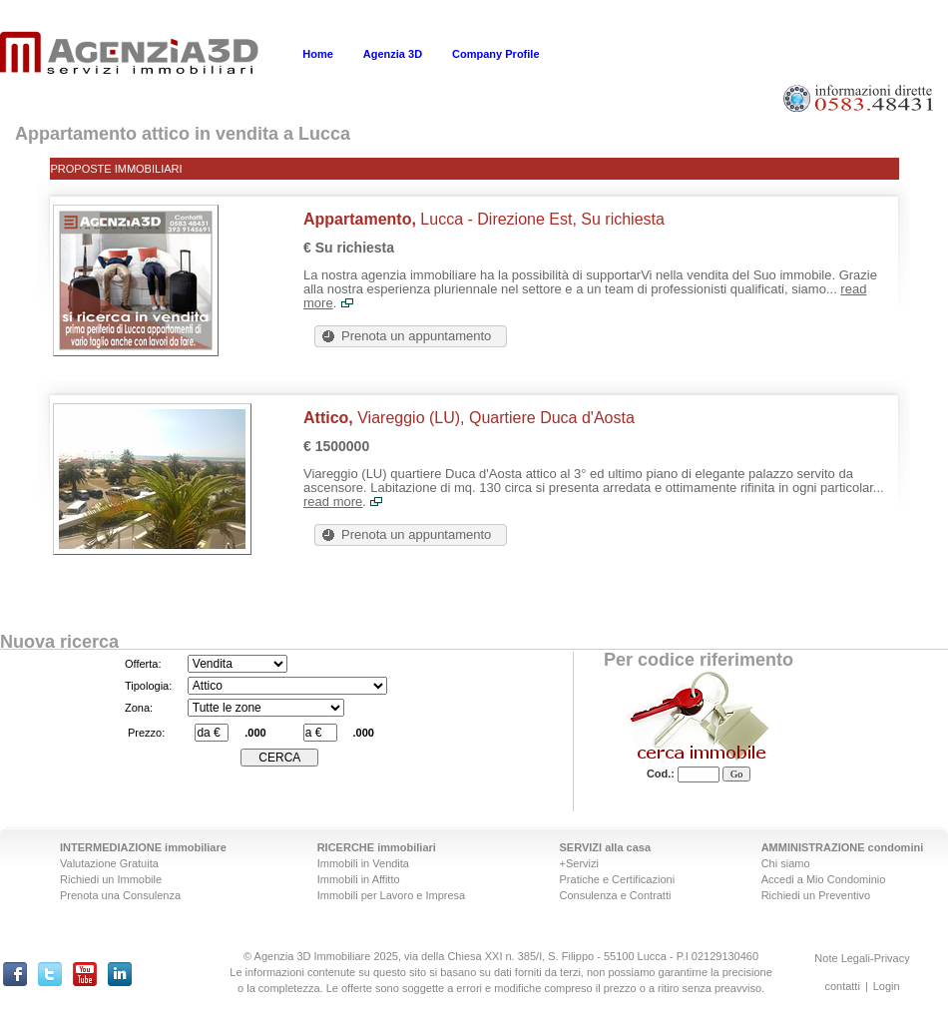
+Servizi (579, 863)
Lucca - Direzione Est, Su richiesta (484, 219)
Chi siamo (785, 863)
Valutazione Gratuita (109, 863)
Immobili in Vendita (363, 863)
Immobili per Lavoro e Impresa (391, 895)
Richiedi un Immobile (111, 879)
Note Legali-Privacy (861, 958)
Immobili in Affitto (358, 879)
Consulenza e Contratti (616, 895)
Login (886, 986)
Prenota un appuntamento (416, 335)
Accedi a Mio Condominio (823, 879)
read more (332, 501)
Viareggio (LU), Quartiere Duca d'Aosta (469, 417)
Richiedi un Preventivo (815, 895)
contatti (841, 986)
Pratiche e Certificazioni (618, 879)
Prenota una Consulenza (120, 895)
